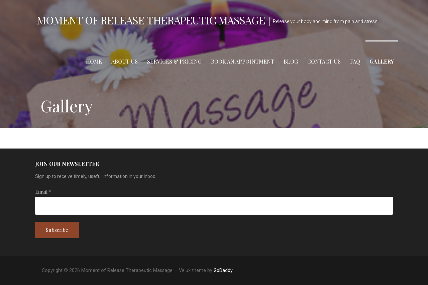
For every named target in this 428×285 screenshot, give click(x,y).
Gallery (381, 61)
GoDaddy (223, 270)
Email (43, 192)
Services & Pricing (174, 61)
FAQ (355, 61)
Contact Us (324, 61)
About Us (124, 61)
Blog (291, 61)
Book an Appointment (242, 61)
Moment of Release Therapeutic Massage (151, 20)
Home (94, 61)
